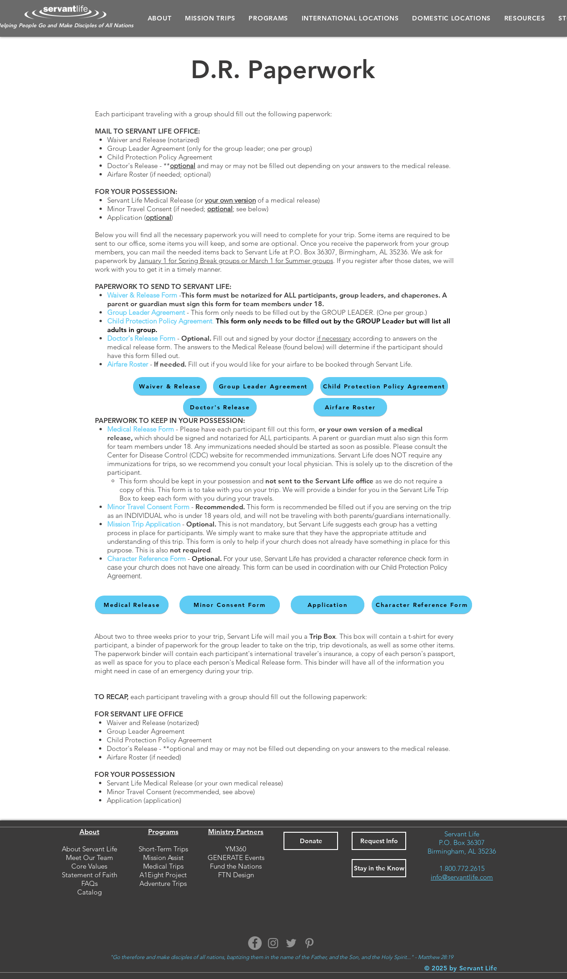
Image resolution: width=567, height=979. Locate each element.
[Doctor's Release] (220, 407)
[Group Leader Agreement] (263, 386)
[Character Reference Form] (422, 605)
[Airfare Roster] (350, 407)
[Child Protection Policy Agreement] (384, 386)
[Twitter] (291, 943)
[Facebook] (255, 943)
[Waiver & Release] (170, 386)
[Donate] (311, 841)
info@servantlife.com (462, 877)
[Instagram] (273, 943)
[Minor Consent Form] (229, 605)
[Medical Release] (132, 605)
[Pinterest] (309, 943)
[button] (268, 18)
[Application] (327, 605)
